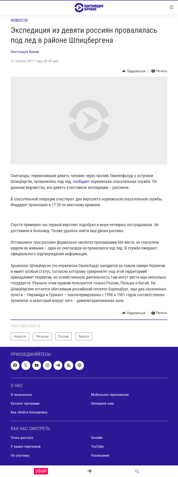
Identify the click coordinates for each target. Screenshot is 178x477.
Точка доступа (22, 438)
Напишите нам (102, 403)
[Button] (133, 71)
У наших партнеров (26, 446)
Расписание (100, 455)
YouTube (97, 446)
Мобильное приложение (110, 394)
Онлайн (97, 438)
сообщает (81, 181)
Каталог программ (25, 403)
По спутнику (20, 455)
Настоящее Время (25, 51)
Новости (19, 20)
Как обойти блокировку (29, 412)
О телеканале (21, 394)
